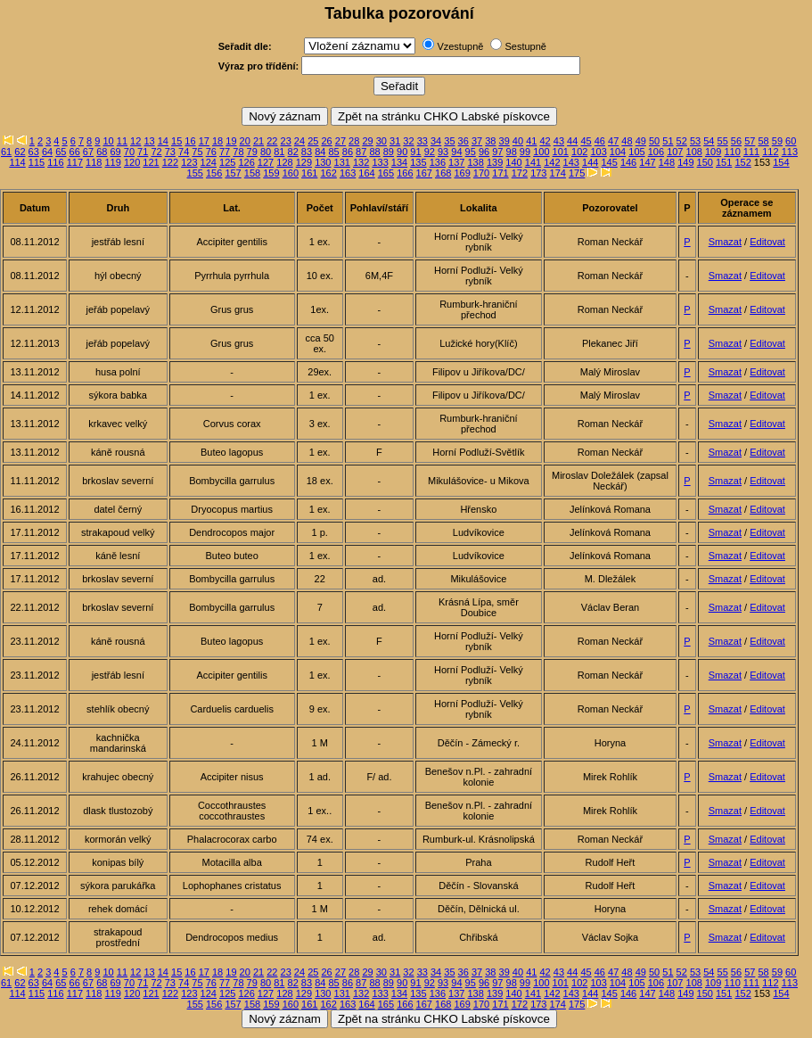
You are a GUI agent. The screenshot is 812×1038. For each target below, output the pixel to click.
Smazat (725, 241)
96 (484, 151)
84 (320, 151)
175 (577, 173)
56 (736, 141)
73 (170, 151)
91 (415, 151)
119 (112, 162)
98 (511, 151)
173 (538, 173)
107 (675, 151)
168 (443, 173)
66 (75, 151)
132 (361, 162)
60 (790, 141)
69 (115, 151)
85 (333, 151)
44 (572, 141)
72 (156, 151)
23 (286, 141)
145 (609, 162)
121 (151, 162)
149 (685, 162)
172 (520, 173)
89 (388, 151)
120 (132, 162)
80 (265, 151)
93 (443, 151)
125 (227, 162)
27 (340, 141)
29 (367, 141)
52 (682, 141)
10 (108, 141)
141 (533, 162)
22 (272, 141)
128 (284, 162)
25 (313, 141)
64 (47, 151)
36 (463, 141)
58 (763, 141)
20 (245, 141)
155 (195, 173)
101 (561, 151)
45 (585, 141)
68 (101, 151)
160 (291, 173)
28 (354, 141)
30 (381, 141)
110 (732, 151)
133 (380, 162)
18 (217, 141)
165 (386, 173)
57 (749, 141)
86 (347, 151)
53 (695, 141)
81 (279, 151)
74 (183, 151)
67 (88, 151)
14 (163, 141)
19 (231, 141)
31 (395, 141)
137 (456, 162)
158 (252, 173)
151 (724, 162)
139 (495, 162)
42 (544, 141)
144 (590, 162)
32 (408, 141)
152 (742, 162)
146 (628, 162)
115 (37, 162)
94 (456, 151)
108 (694, 151)
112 (770, 151)
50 (654, 141)
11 (122, 141)
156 (214, 173)
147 (647, 162)
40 (518, 141)
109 (713, 151)
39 (504, 141)
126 (246, 162)
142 (552, 162)
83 (306, 151)
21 (258, 141)
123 (189, 162)
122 (170, 162)
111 (751, 151)
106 (656, 151)
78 (238, 151)
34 (436, 141)
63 (34, 151)
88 (374, 151)
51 (667, 141)
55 (723, 141)
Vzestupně (460, 46)
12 (135, 141)
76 (211, 151)
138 (476, 162)
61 (6, 151)
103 (598, 151)
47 (613, 141)
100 (541, 151)
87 (361, 151)
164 (366, 173)
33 (422, 141)
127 (266, 162)
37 (477, 141)
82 (293, 151)
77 (224, 151)
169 (462, 173)
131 (342, 162)
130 (323, 162)
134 (399, 162)
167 (424, 173)
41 (531, 141)
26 (326, 141)
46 (600, 141)
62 (19, 151)
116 (55, 162)
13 (149, 141)
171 (500, 173)
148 (667, 162)
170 (481, 173)
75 (197, 151)
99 (525, 151)
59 (777, 141)
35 (449, 141)
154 (781, 162)
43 (559, 141)
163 (348, 173)
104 (618, 151)
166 (405, 173)
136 (438, 162)
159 (271, 173)
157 (233, 173)
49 (641, 141)
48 (626, 141)
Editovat (767, 241)
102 (579, 151)
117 (75, 162)
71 (142, 151)
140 (513, 162)
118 (94, 162)
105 (636, 151)
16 (190, 141)
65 (60, 151)
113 (790, 151)
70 (129, 151)
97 (497, 151)
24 (299, 141)
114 (17, 162)
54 (708, 141)
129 (304, 162)
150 (705, 162)
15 (176, 141)
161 (309, 173)
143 (571, 162)
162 (328, 173)
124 (209, 162)
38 (490, 141)
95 (470, 151)
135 (418, 162)
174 (558, 173)
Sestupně (524, 46)
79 (252, 151)
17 (204, 141)
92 (429, 151)
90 (402, 151)
